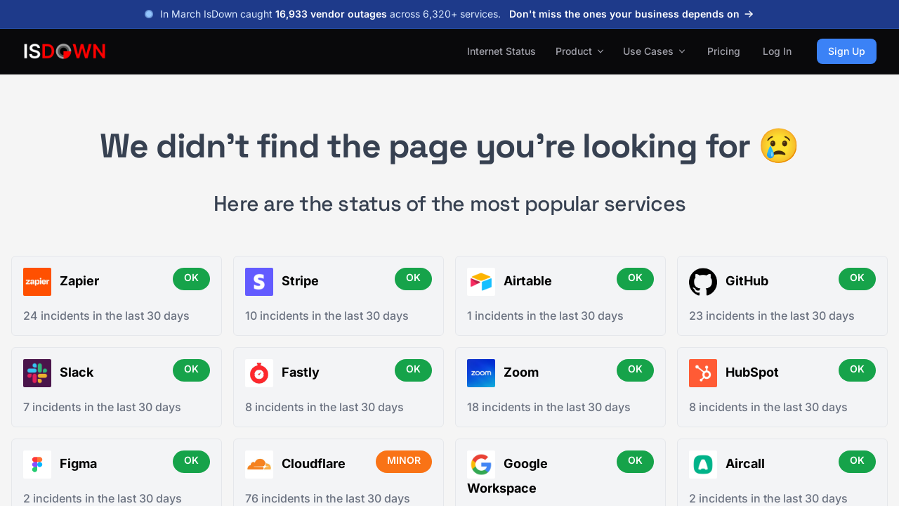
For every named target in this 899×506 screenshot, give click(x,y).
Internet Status (501, 51)
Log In (777, 51)
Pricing (723, 51)
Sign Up (846, 51)
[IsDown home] (64, 51)
